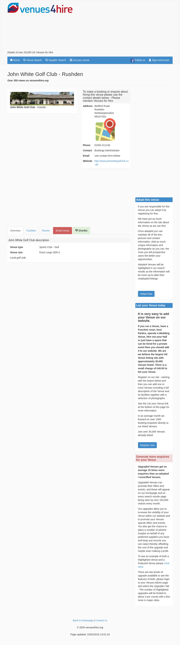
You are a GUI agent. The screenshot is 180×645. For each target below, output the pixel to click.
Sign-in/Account (159, 60)
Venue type (16, 247)
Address (88, 106)
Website (87, 161)
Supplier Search (55, 60)
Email (86, 155)
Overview (15, 230)
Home (15, 60)
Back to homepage (83, 620)
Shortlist (81, 230)
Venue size (16, 252)
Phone (86, 145)
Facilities (31, 230)
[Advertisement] (131, 26)
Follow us (138, 60)
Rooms (46, 230)
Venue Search (32, 60)
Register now (147, 445)
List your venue (79, 60)
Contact (87, 150)
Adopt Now (146, 293)
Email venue (62, 230)
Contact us (101, 620)
